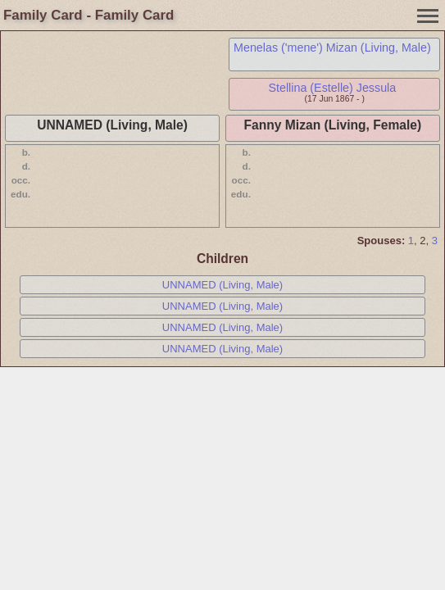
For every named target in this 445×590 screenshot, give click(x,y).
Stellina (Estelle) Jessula (332, 87)
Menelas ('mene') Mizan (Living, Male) (332, 47)
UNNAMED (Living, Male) (222, 285)
